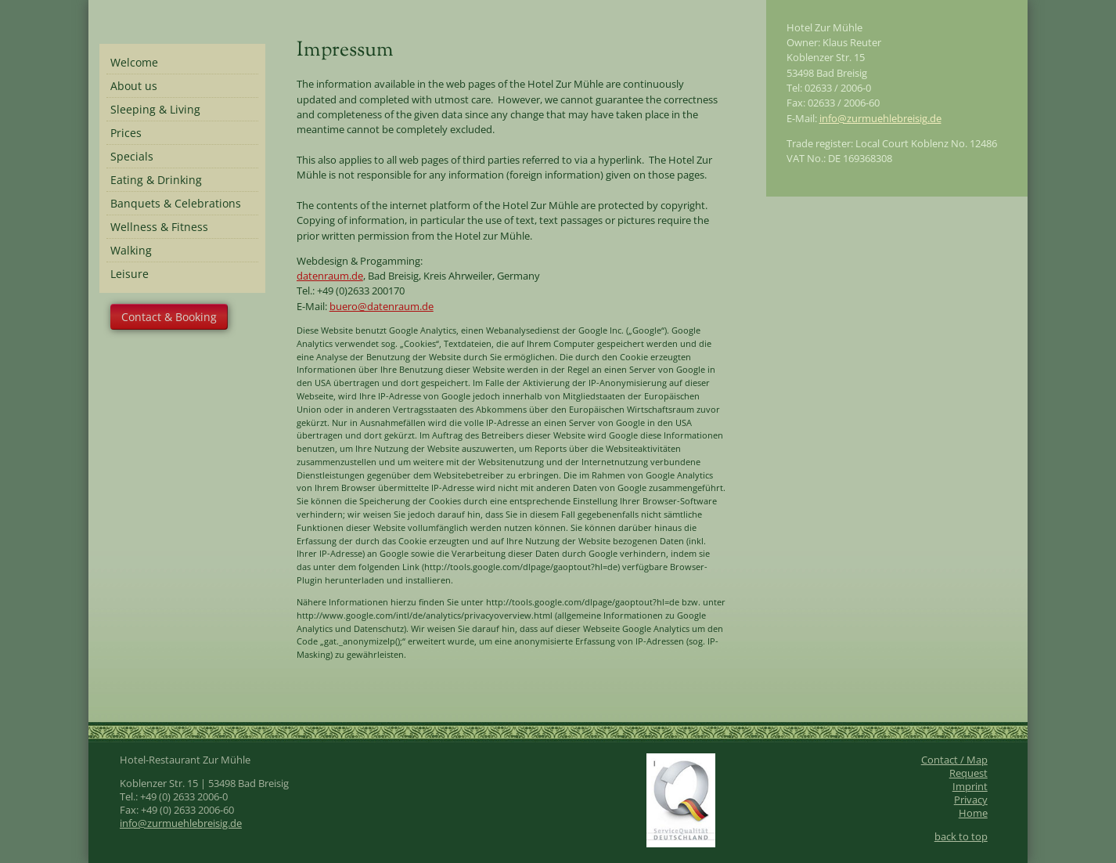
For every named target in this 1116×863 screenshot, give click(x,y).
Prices (126, 132)
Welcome (134, 62)
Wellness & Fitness (159, 226)
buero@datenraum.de (381, 306)
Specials (131, 156)
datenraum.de (330, 276)
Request (968, 773)
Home (973, 813)
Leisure (129, 273)
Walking (131, 250)
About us (133, 85)
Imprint (970, 786)
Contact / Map (954, 760)
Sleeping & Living (155, 109)
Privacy (971, 800)
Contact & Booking (169, 316)
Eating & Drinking (156, 179)
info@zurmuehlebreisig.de (880, 118)
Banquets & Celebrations (175, 203)
